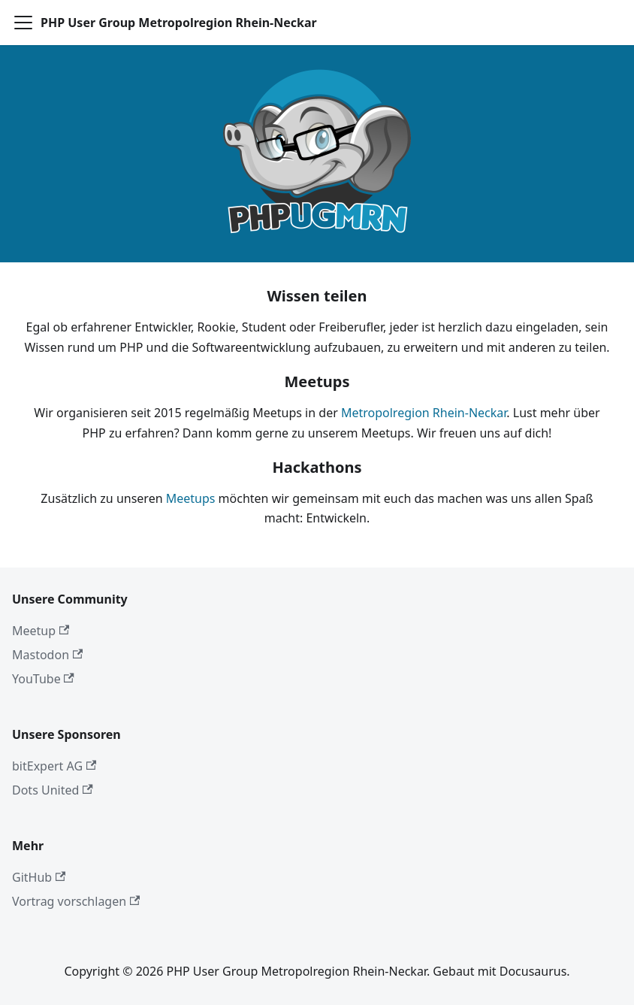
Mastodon (47, 654)
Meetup (40, 630)
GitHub (38, 877)
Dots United (52, 790)
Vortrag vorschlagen (76, 901)
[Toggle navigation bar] (23, 22)
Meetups (191, 498)
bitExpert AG (54, 766)
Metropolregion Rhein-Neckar (423, 412)
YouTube (43, 679)
